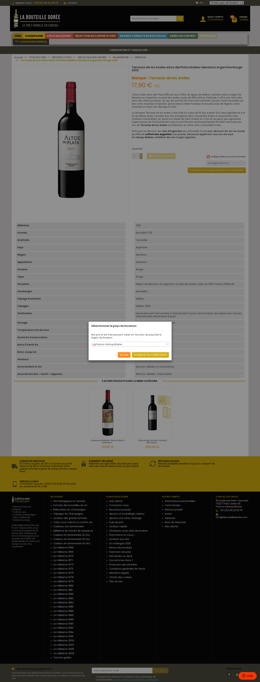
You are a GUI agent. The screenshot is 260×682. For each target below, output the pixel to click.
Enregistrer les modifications (150, 354)
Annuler (124, 354)
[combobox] (130, 344)
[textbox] (130, 344)
